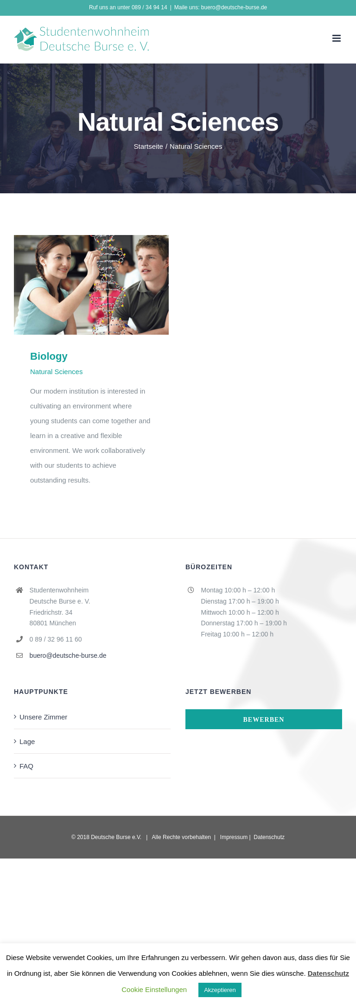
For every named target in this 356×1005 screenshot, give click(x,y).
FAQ (26, 765)
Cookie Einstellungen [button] (154, 989)
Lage (27, 741)
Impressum (234, 837)
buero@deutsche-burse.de (68, 655)
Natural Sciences (56, 371)
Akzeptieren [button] (220, 990)
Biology (49, 356)
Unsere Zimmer (43, 716)
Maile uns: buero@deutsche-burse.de (220, 7)
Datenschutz (269, 837)
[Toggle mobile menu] (337, 38)
